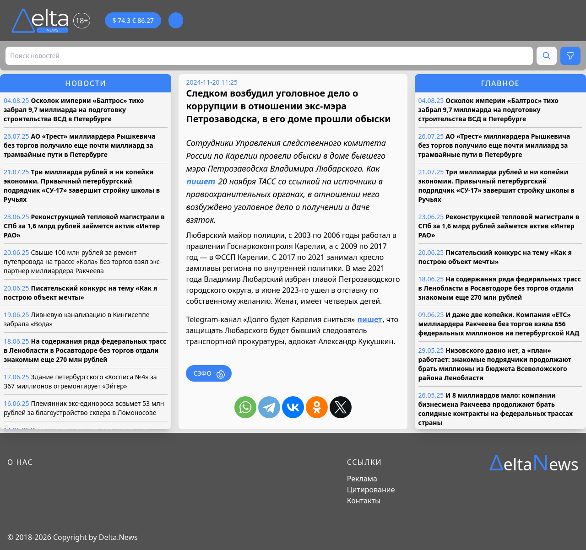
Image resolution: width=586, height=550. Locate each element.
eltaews (534, 462)
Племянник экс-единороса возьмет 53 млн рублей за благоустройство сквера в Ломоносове (84, 408)
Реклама (362, 479)
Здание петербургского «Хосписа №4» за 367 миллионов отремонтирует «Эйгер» (80, 381)
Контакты (363, 501)
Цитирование (371, 490)
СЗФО (208, 373)
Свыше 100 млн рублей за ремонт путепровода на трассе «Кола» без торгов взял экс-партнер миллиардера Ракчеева (83, 261)
